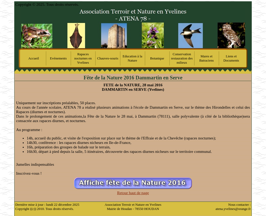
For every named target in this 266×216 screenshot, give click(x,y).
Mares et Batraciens (206, 58)
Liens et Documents (231, 58)
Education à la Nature (132, 58)
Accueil (33, 58)
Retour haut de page (133, 193)
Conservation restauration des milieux (182, 58)
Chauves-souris (107, 58)
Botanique (157, 58)
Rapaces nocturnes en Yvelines (83, 58)
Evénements (58, 58)
